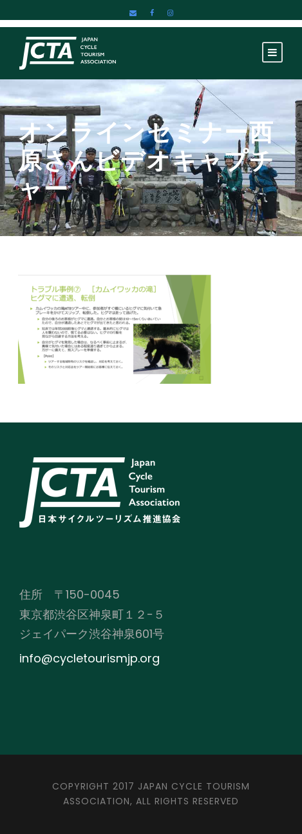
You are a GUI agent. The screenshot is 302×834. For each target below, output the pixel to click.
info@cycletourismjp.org (89, 658)
